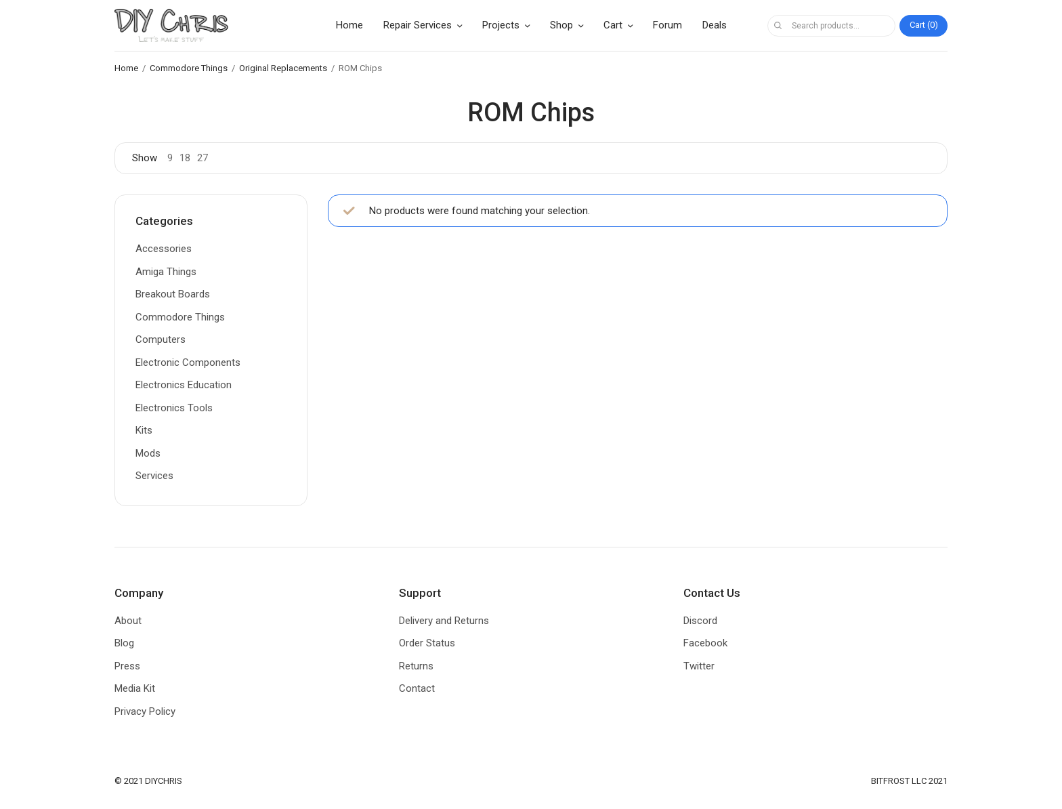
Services (154, 476)
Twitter (699, 666)
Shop (561, 25)
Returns (416, 666)
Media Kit (134, 688)
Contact (417, 688)
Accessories (163, 249)
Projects (500, 25)
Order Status (427, 643)
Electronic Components (187, 362)
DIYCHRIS (163, 781)
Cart (612, 25)
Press (127, 666)
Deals (714, 25)
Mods (148, 453)
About (128, 621)
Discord (700, 621)
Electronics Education (183, 385)
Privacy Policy (144, 711)
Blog (124, 643)
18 (184, 158)
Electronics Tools (174, 408)
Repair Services (417, 25)
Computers (160, 339)
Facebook (705, 643)
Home (349, 25)
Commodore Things (189, 68)
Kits (143, 430)
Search (777, 26)
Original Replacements (283, 68)
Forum (667, 25)
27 (202, 158)
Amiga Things (165, 272)
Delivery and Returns (444, 621)
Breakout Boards (172, 294)
